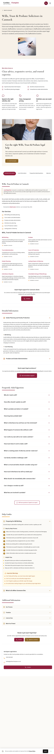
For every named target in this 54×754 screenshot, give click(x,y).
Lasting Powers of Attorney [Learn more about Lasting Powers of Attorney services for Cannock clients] (35, 261)
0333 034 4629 (9, 657)
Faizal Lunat (13, 207)
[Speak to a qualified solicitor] (32, 639)
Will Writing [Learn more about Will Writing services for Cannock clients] (5, 237)
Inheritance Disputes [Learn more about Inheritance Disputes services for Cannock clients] (7, 274)
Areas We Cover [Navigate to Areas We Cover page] (7, 744)
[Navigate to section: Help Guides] (49, 173)
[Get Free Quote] (11, 161)
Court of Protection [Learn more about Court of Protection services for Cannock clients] (33, 250)
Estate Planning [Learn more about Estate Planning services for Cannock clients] (6, 261)
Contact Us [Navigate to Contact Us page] (6, 748)
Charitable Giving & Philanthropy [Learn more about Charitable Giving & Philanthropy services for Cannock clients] (37, 274)
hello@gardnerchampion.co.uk (13, 661)
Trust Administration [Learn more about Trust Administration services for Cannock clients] (7, 250)
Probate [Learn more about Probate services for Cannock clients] (30, 237)
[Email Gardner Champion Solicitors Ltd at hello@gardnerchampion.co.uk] (37, 683)
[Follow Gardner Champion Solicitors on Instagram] (17, 683)
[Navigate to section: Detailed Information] (9, 173)
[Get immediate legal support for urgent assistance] (27, 375)
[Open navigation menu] (50, 3)
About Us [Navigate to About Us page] (5, 735)
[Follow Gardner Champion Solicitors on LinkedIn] (22, 683)
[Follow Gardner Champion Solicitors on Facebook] (27, 683)
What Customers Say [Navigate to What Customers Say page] (34, 739)
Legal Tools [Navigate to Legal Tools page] (32, 735)
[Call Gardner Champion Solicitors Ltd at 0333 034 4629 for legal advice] (32, 683)
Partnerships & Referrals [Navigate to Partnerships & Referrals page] (35, 744)
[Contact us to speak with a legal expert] (27, 503)
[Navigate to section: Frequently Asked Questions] (36, 173)
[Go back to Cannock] (7, 10)
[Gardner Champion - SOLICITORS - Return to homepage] (11, 3)
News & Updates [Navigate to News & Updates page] (7, 739)
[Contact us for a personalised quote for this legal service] (27, 298)
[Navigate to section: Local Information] (22, 173)
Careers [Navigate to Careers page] (31, 748)
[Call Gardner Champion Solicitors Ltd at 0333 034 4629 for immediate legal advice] (46, 3)
